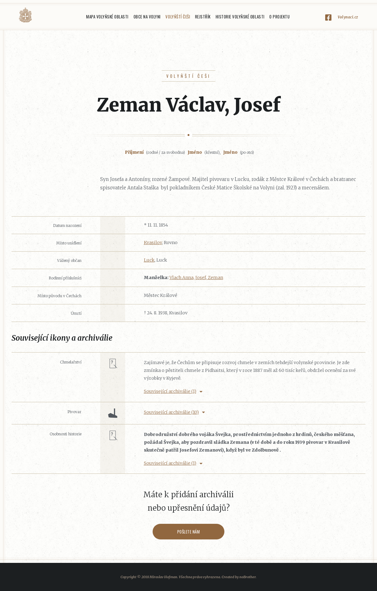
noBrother (247, 577)
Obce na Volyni (147, 16)
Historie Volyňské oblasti (240, 16)
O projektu (279, 16)
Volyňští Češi (177, 16)
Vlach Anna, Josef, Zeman (196, 277)
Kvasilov (153, 242)
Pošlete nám (188, 531)
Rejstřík (203, 16)
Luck (149, 260)
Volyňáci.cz (25, 15)
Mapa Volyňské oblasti (107, 16)
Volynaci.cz (348, 17)
